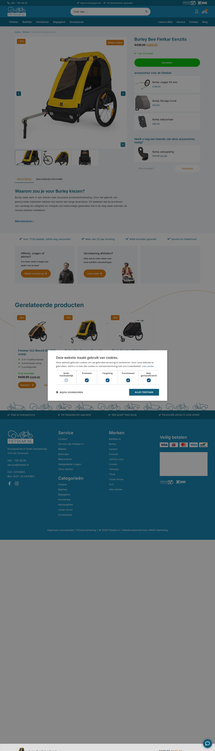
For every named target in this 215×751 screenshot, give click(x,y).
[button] (69, 392)
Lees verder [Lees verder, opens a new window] (148, 366)
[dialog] (107, 375)
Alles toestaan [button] (144, 392)
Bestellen (192, 743)
